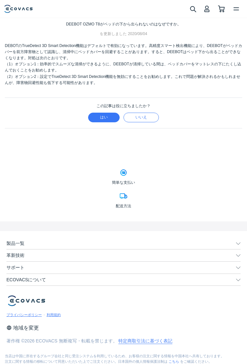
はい (104, 117)
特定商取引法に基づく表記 (145, 340)
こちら (174, 361)
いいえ (141, 117)
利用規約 (54, 315)
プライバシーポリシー (24, 315)
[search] (193, 8)
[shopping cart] (221, 9)
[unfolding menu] (238, 244)
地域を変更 (22, 328)
